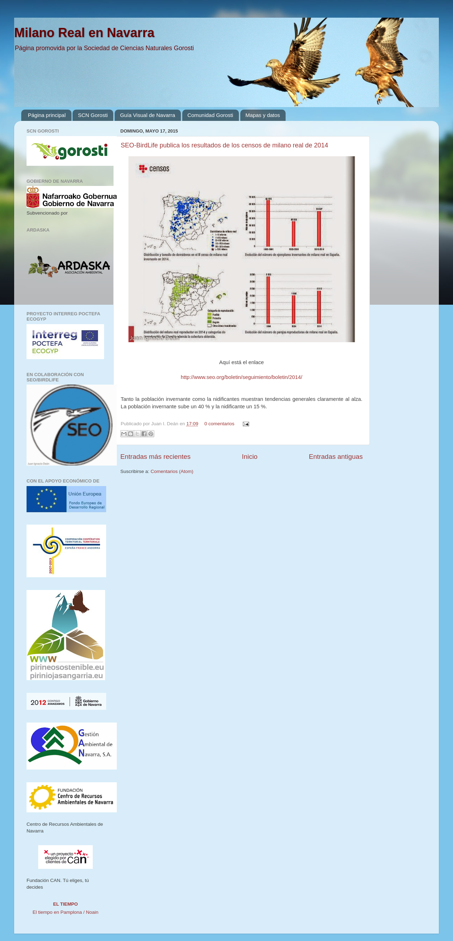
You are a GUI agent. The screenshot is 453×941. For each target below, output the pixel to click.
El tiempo (65, 904)
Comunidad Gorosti (210, 115)
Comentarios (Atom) (172, 471)
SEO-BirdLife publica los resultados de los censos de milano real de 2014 (224, 145)
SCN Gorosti (93, 115)
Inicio (250, 456)
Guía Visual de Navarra (147, 115)
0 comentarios (219, 423)
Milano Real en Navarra (84, 32)
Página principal (47, 115)
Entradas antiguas (336, 456)
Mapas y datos (263, 115)
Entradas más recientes (155, 456)
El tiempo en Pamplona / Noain (65, 912)
